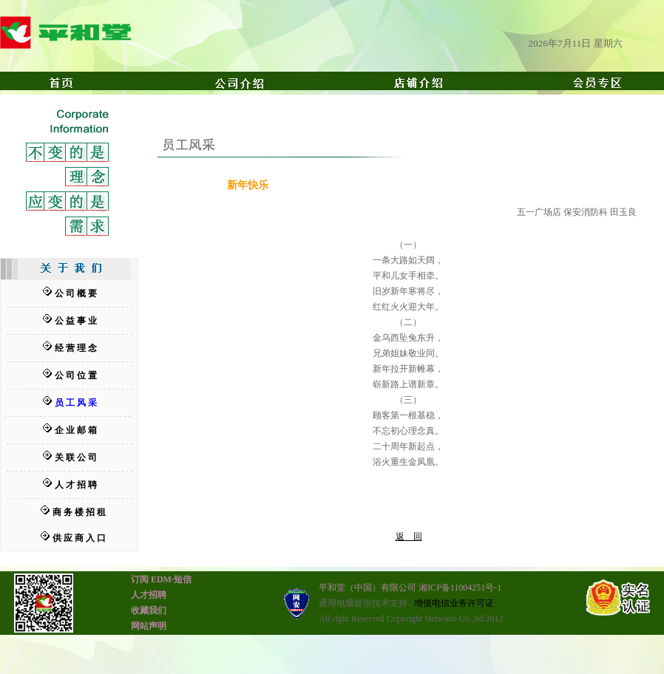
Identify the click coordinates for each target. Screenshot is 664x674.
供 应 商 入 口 (79, 538)
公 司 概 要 (76, 293)
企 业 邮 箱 (76, 430)
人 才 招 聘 (76, 485)
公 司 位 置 (76, 375)
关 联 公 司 (76, 457)
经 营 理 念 (76, 348)
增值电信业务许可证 (454, 603)
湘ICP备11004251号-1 (460, 587)
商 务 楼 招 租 (79, 512)
